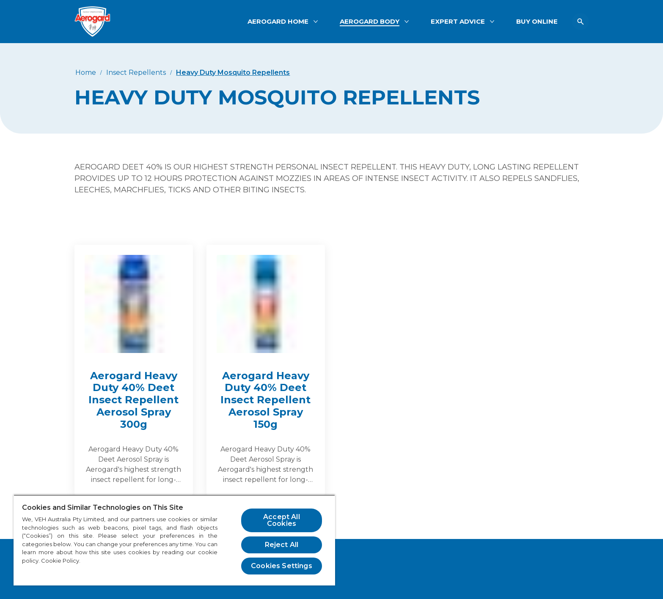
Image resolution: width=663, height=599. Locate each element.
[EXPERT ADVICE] (458, 21)
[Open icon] (580, 21)
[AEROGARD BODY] (369, 21)
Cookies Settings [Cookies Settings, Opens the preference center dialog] (281, 566)
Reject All (282, 545)
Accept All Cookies (281, 520)
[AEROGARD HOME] (278, 21)
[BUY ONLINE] (536, 21)
